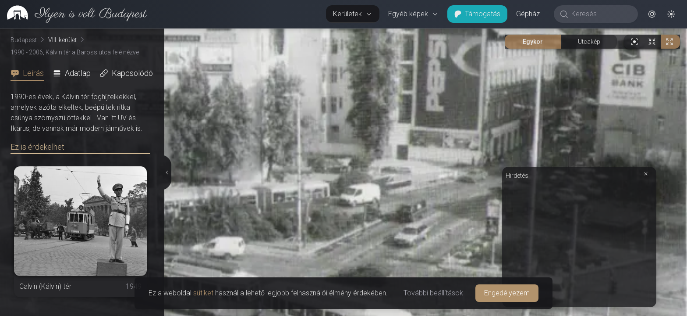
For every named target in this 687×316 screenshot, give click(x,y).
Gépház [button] (528, 14)
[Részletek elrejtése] (167, 172)
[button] (652, 14)
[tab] (30, 73)
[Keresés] (600, 14)
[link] (73, 14)
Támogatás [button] (477, 14)
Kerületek (352, 14)
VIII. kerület (62, 39)
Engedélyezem (507, 293)
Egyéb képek (413, 14)
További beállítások (433, 293)
